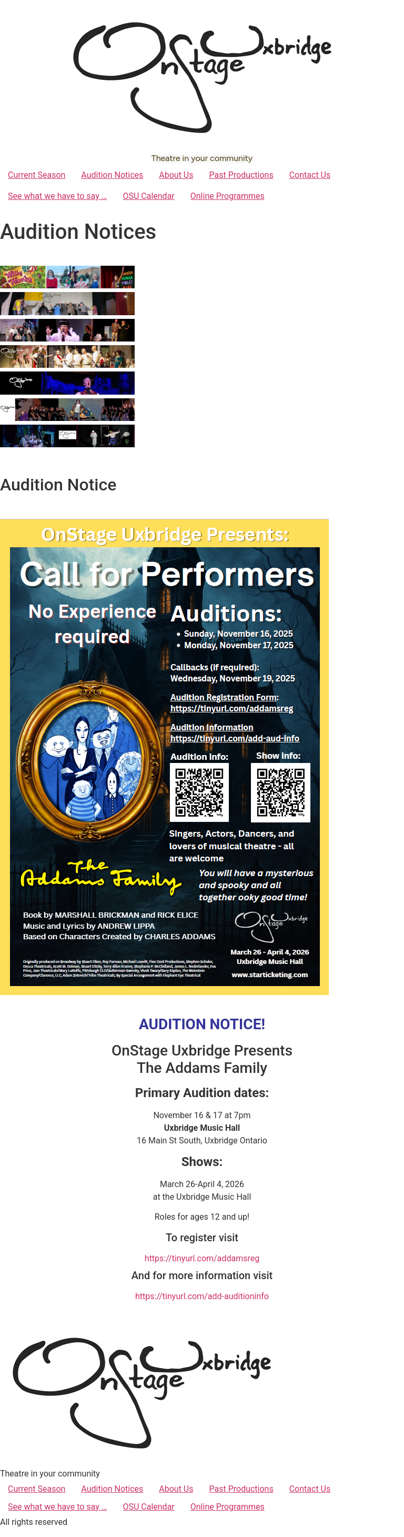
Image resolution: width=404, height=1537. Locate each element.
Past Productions (241, 175)
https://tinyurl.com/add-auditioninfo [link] (202, 1296)
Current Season (36, 175)
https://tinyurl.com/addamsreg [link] (202, 1258)
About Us (176, 175)
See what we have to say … (57, 196)
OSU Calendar (148, 196)
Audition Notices (112, 175)
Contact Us (310, 175)
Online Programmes (227, 196)
